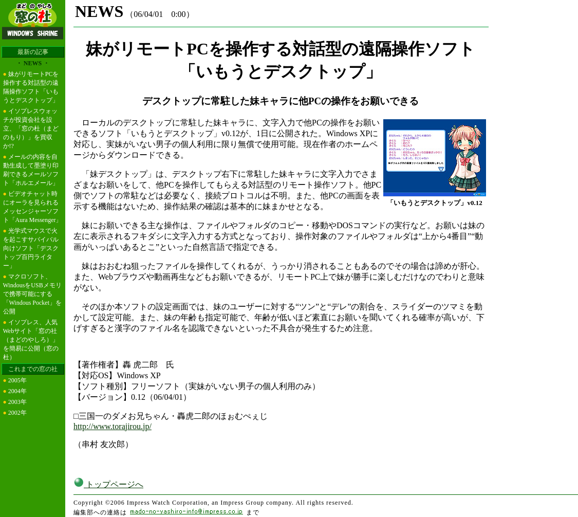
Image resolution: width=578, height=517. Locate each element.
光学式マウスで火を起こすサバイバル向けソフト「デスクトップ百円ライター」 (31, 248)
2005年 (17, 380)
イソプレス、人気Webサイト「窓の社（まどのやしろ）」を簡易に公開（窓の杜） (31, 340)
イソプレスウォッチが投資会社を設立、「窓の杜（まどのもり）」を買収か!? (31, 128)
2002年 (17, 412)
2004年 (17, 391)
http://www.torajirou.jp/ (112, 426)
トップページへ (108, 484)
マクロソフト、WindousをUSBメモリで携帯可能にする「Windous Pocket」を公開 (32, 294)
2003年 (17, 401)
